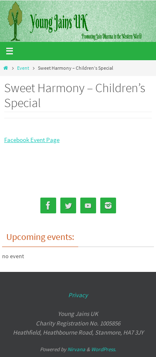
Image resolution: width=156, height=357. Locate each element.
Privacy (78, 295)
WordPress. (103, 349)
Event (23, 68)
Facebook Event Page (31, 140)
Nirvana (76, 349)
